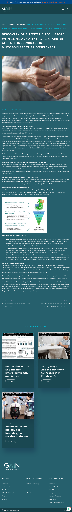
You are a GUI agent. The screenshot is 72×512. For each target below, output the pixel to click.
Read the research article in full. (12, 110)
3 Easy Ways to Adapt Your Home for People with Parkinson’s (52, 371)
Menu (63, 9)
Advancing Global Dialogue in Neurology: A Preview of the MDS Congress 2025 (17, 431)
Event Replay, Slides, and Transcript (53, 2)
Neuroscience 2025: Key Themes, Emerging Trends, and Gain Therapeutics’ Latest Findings (17, 371)
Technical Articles (16, 24)
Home (4, 24)
